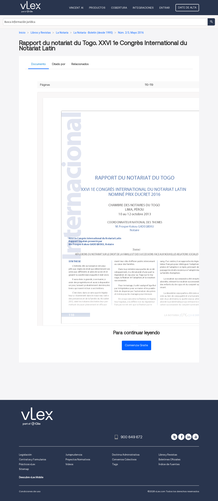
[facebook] (181, 437)
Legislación (25, 454)
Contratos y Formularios (32, 459)
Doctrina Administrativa (125, 454)
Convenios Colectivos (124, 459)
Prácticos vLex (27, 464)
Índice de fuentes (169, 464)
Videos (69, 464)
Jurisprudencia (74, 454)
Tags (115, 464)
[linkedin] (188, 437)
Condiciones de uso (29, 491)
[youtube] (195, 437)
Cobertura (119, 7)
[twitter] (174, 437)
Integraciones (143, 7)
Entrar (164, 7)
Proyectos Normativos (78, 459)
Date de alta (187, 7)
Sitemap (24, 469)
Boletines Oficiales (169, 459)
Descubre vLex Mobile (31, 477)
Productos (97, 7)
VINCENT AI (76, 7)
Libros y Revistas (168, 454)
